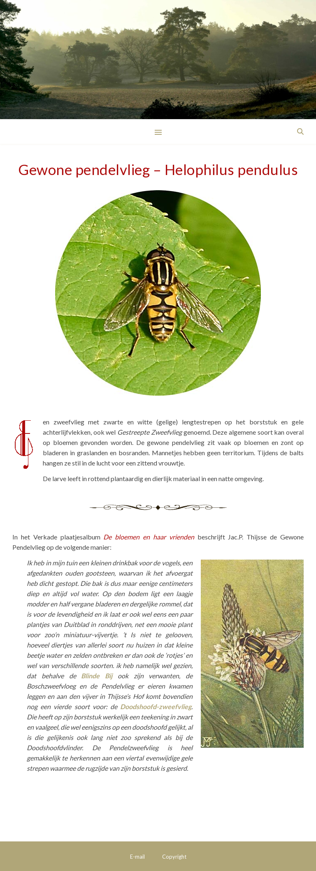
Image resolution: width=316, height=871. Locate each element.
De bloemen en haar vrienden (148, 537)
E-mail (137, 856)
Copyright (174, 856)
